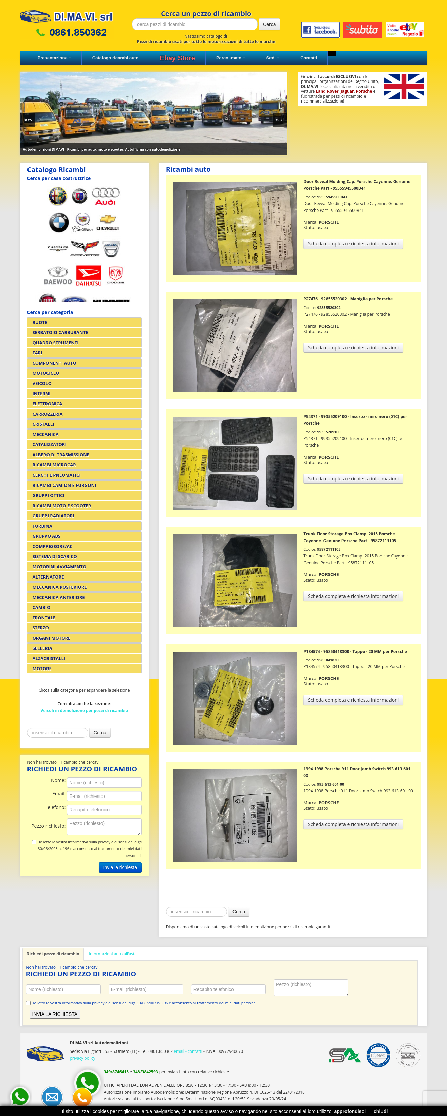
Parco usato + (230, 57)
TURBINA (43, 526)
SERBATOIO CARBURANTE (60, 332)
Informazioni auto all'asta (113, 954)
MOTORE (42, 668)
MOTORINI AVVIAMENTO (60, 567)
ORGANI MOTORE (52, 638)
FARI (37, 353)
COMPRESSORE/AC (53, 546)
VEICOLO (42, 383)
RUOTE (40, 322)
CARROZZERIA (48, 414)
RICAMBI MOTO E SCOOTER (62, 505)
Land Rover (327, 91)
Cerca (269, 24)
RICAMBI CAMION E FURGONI (64, 485)
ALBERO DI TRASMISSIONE (61, 455)
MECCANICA (46, 434)
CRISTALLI (43, 424)
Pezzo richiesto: (49, 826)
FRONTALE (44, 618)
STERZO (41, 628)
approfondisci (350, 1111)
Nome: (59, 780)
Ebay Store (177, 58)
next (280, 120)
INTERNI (42, 393)
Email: (59, 794)
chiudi (381, 1111)
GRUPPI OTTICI (48, 495)
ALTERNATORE (48, 577)
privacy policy (82, 1058)
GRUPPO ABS (47, 536)
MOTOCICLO (46, 373)
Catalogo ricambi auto (115, 57)
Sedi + (273, 57)
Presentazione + (54, 57)
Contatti (308, 57)
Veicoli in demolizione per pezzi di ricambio (84, 710)
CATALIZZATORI (50, 444)
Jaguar (347, 91)
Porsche (364, 91)
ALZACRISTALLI (49, 658)
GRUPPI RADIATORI (53, 516)
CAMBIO (42, 607)
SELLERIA (42, 648)
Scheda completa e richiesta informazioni (353, 243)
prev (28, 120)
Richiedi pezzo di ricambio (53, 954)
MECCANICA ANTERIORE (59, 597)
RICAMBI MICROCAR (54, 465)
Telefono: (56, 807)
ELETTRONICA (47, 404)
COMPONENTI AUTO (55, 363)
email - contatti (188, 1051)
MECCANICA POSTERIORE (60, 587)
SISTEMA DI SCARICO (55, 556)
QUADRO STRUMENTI (56, 343)
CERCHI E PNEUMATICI (57, 475)
